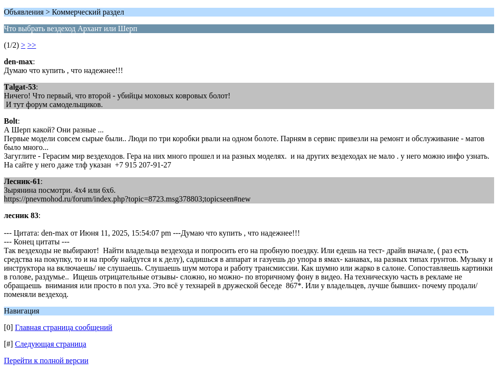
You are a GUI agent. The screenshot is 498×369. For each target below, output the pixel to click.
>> (31, 45)
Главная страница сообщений (63, 327)
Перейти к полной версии (46, 360)
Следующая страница (51, 344)
